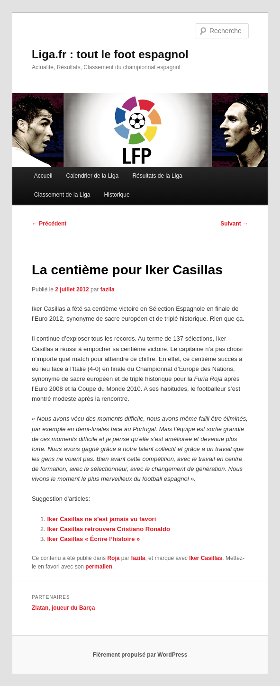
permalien (98, 566)
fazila (107, 289)
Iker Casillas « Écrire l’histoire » (93, 538)
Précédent (49, 223)
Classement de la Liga (62, 194)
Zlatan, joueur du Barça (63, 608)
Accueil (43, 175)
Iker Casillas (205, 558)
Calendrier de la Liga (92, 175)
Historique (117, 194)
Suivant (234, 223)
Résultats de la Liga (157, 175)
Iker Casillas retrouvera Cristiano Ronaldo (108, 529)
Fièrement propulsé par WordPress (140, 654)
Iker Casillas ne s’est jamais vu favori (101, 519)
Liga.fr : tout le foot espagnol (110, 54)
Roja (113, 558)
